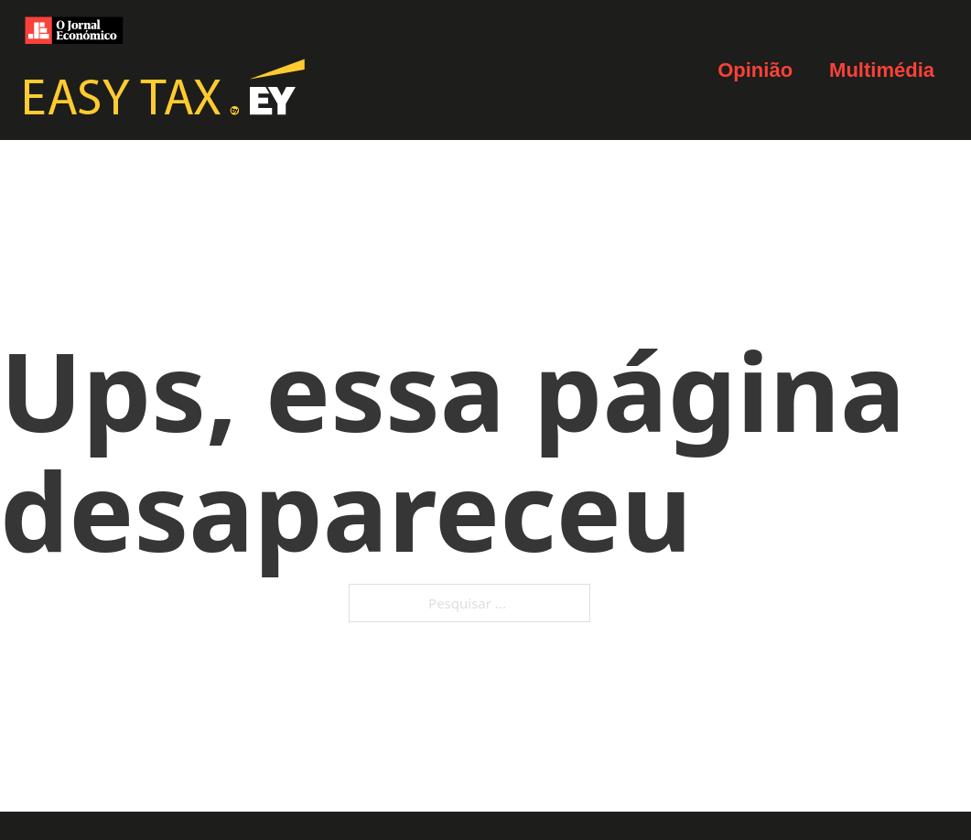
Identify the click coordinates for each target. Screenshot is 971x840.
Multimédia (881, 70)
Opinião (755, 70)
